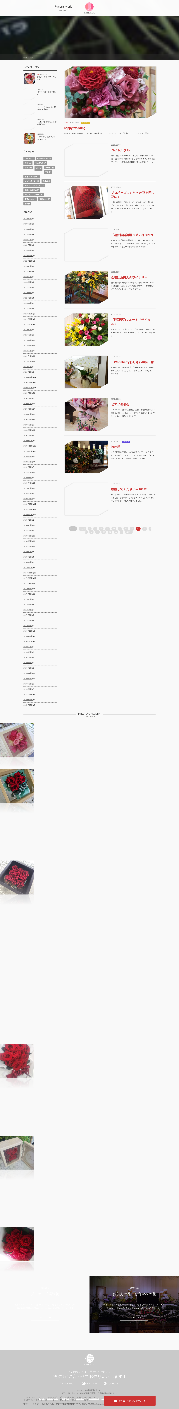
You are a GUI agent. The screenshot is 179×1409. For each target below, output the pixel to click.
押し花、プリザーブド (33, 195)
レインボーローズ (32, 181)
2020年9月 (27, 393)
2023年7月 (27, 229)
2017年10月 (28, 578)
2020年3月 (27, 425)
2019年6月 (27, 472)
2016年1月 (27, 689)
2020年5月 (27, 414)
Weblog (28, 163)
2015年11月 (28, 700)
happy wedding (74, 128)
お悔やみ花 (63, 8)
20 (107, 529)
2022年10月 (28, 261)
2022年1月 (27, 308)
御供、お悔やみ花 (32, 190)
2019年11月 (28, 446)
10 (101, 529)
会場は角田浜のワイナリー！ (130, 277)
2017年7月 (27, 594)
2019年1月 (27, 499)
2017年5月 (27, 605)
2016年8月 (27, 652)
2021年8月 (27, 335)
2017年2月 (27, 620)
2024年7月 (27, 219)
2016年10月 (28, 641)
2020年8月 (27, 398)
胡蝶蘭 (27, 204)
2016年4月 (27, 673)
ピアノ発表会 (120, 404)
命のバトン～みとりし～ (34, 186)
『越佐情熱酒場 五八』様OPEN (132, 235)
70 (110, 532)
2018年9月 (27, 520)
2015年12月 (28, 694)
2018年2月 (27, 557)
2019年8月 (27, 462)
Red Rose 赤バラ (44, 159)
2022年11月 (28, 256)
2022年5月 (27, 287)
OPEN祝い (29, 159)
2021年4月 (27, 356)
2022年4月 (27, 293)
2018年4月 (27, 546)
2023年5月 (27, 240)
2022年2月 (27, 303)
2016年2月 (27, 684)
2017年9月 (27, 583)
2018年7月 (27, 530)
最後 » (128, 532)
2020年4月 (27, 419)
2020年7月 (27, 404)
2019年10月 (28, 451)
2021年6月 (27, 346)
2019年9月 (27, 457)
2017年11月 (28, 573)
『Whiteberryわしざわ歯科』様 (132, 362)
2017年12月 (28, 568)
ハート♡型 (49, 168)
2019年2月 (27, 494)
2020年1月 (27, 435)
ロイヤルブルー (122, 150)
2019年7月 (27, 467)
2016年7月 (27, 657)
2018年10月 (28, 515)
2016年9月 (27, 647)
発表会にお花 (44, 199)
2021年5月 (27, 351)
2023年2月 (27, 245)
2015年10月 (28, 705)
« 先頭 (82, 529)
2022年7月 (27, 277)
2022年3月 (27, 298)
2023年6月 (27, 235)
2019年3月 (27, 488)
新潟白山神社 (30, 199)
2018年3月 (27, 552)
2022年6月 (27, 282)
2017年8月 (27, 589)
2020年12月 (28, 377)
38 (144, 529)
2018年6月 (27, 536)
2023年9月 (27, 224)
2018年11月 (28, 509)
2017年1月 (27, 626)
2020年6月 (27, 409)
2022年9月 (27, 266)
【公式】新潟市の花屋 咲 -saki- (89, 8)
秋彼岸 (115, 447)
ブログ (47, 172)
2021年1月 (27, 372)
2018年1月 (27, 562)
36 (132, 529)
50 (97, 532)
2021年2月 (27, 367)
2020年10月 (28, 388)
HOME (25, 57)
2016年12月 (28, 631)
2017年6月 (27, 599)
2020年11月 (28, 382)
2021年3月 (27, 361)
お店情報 (141, 8)
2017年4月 (27, 610)
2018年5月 (27, 541)
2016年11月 (28, 636)
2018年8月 (27, 525)
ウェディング (37, 8)
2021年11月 (28, 319)
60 (104, 532)
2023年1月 (27, 250)
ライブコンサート (32, 177)
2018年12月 (28, 504)
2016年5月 (27, 668)
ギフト (38, 168)
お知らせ (28, 168)
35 (126, 529)
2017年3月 (27, 615)
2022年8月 (27, 271)
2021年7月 (27, 340)
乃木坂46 (46, 181)
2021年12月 (28, 314)
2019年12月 (28, 441)
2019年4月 (27, 483)
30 (114, 529)
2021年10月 (28, 324)
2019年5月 (27, 478)
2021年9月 (27, 330)
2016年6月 (27, 663)
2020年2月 (27, 430)
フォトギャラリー (115, 8)
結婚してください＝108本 (129, 489)
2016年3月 (27, 679)
